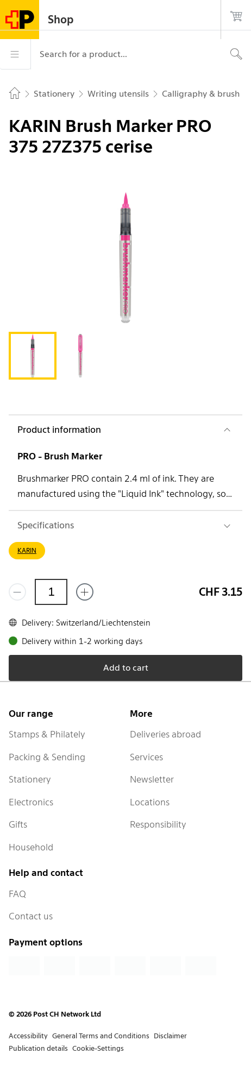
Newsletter (152, 779)
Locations (150, 802)
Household (31, 847)
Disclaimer (170, 1036)
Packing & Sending (47, 757)
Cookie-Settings (98, 1048)
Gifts (18, 824)
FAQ (17, 893)
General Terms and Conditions (100, 1036)
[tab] (33, 356)
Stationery (30, 779)
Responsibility (158, 824)
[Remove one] (17, 592)
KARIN (26, 550)
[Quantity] (51, 592)
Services (146, 757)
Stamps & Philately (47, 734)
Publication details (38, 1048)
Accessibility (28, 1036)
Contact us (31, 916)
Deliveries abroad (165, 734)
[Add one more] (84, 592)
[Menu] (15, 54)
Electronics (31, 802)
